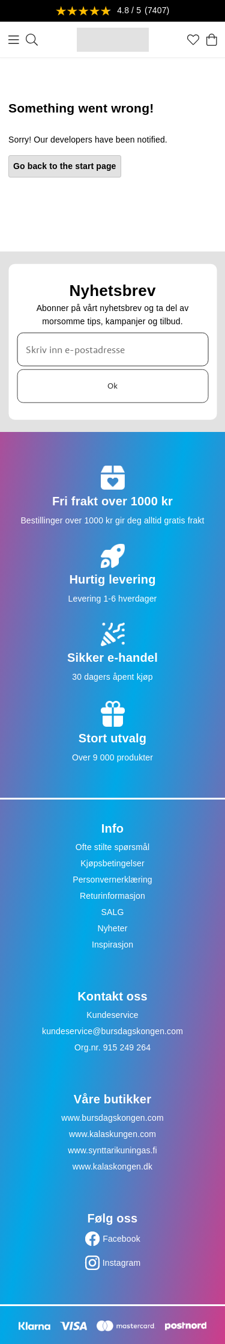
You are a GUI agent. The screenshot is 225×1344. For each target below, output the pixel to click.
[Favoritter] (193, 40)
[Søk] (32, 40)
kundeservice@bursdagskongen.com (112, 1031)
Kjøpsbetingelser (112, 863)
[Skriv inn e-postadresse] (112, 349)
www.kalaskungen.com (112, 1134)
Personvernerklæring (112, 879)
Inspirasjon (112, 944)
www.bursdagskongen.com (112, 1118)
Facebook (121, 1239)
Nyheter (112, 928)
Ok (112, 385)
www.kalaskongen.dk (112, 1166)
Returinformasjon (112, 896)
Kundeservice (112, 1015)
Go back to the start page (64, 166)
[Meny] (13, 40)
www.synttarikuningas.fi (112, 1150)
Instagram (122, 1263)
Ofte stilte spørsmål (112, 847)
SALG (112, 912)
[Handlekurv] (211, 40)
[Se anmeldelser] (113, 11)
